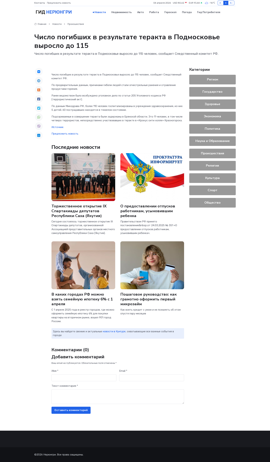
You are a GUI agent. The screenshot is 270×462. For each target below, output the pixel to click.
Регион (212, 79)
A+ (231, 3)
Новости (100, 12)
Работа (154, 12)
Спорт (212, 190)
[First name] (83, 377)
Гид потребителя (208, 12)
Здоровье (212, 104)
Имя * (54, 370)
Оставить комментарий (71, 410)
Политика (212, 128)
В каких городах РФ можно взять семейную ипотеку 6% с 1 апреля (82, 298)
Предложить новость (59, 3)
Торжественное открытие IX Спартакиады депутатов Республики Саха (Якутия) (79, 210)
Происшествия (76, 24)
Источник (57, 127)
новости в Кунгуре (114, 331)
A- (221, 3)
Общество (212, 202)
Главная (40, 24)
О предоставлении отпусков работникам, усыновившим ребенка (147, 210)
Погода (187, 12)
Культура (212, 178)
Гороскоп (170, 12)
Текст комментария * (64, 385)
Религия (212, 165)
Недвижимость (121, 12)
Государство (212, 91)
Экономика (212, 116)
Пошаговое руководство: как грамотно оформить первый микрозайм (148, 298)
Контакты (39, 3)
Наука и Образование (212, 141)
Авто (140, 12)
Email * (123, 370)
